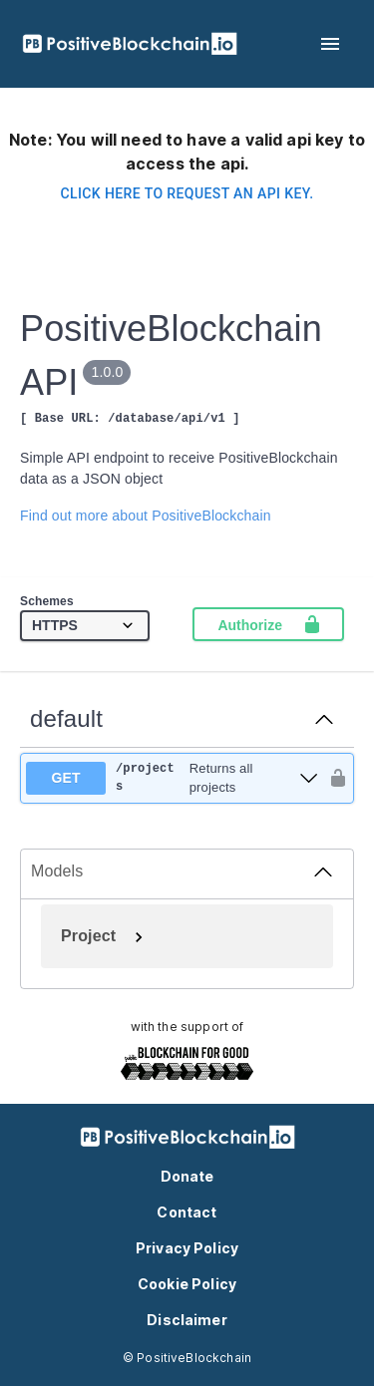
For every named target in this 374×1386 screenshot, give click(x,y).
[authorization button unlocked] (333, 778)
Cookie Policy (187, 1283)
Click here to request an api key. (186, 193)
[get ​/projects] (172, 778)
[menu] (330, 44)
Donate (187, 1176)
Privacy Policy (187, 1247)
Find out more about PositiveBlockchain (145, 515)
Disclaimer (187, 1319)
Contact (186, 1212)
